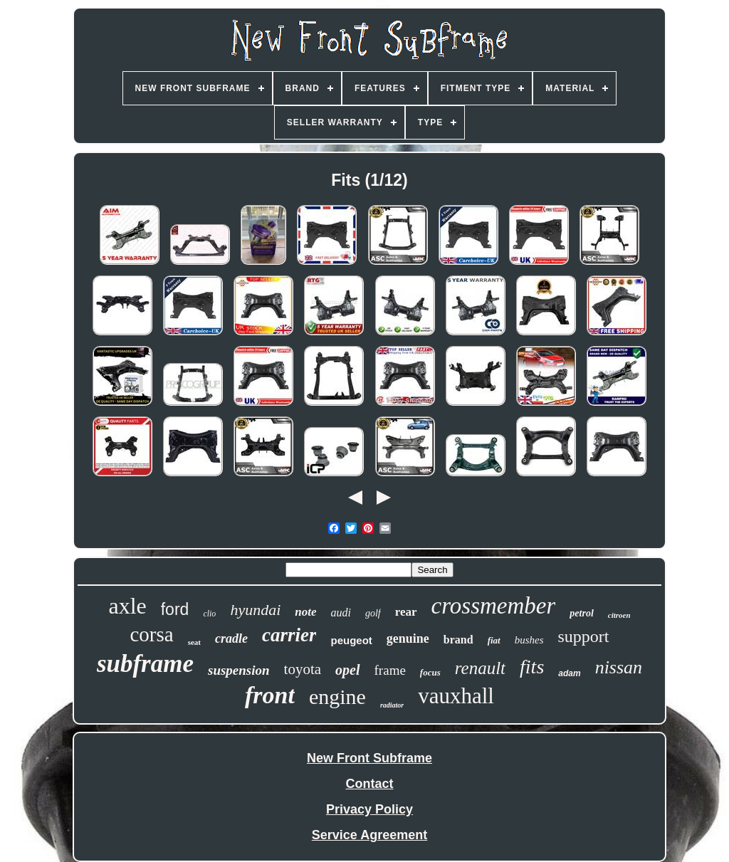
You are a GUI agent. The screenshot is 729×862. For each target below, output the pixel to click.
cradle (231, 638)
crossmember (493, 606)
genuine (408, 638)
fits (532, 667)
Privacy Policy (369, 809)
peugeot (351, 640)
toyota (303, 669)
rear (406, 612)
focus (430, 672)
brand (458, 640)
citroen (619, 615)
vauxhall (456, 695)
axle (127, 606)
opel (347, 670)
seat (194, 642)
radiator (392, 705)
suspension (239, 670)
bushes (529, 640)
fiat (494, 640)
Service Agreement (369, 835)
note (305, 612)
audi (341, 612)
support (583, 636)
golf (373, 613)
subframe (145, 664)
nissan (618, 667)
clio (209, 614)
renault (480, 668)
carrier (289, 635)
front (270, 695)
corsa (151, 634)
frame (390, 670)
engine (337, 696)
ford (175, 609)
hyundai (255, 610)
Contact (370, 784)
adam (569, 673)
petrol (581, 613)
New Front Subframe (369, 758)
